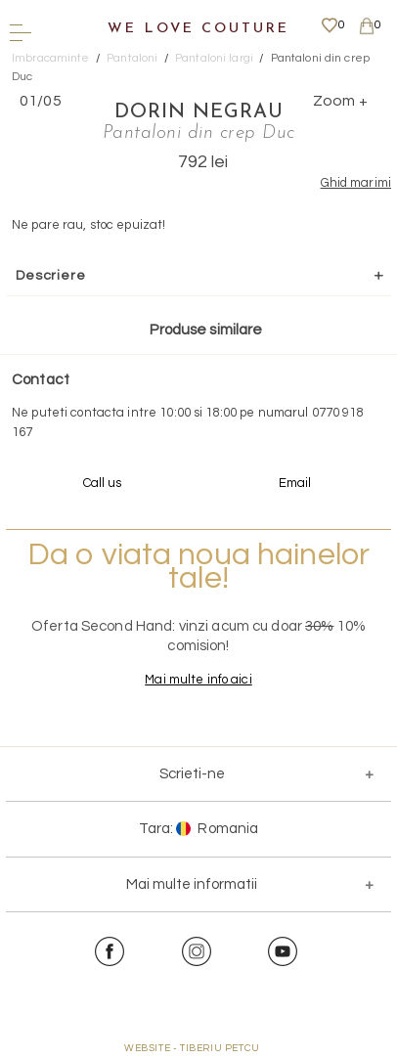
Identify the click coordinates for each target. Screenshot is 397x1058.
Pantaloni (132, 58)
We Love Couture (198, 29)
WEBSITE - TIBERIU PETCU (192, 1048)
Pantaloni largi (214, 58)
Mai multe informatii (191, 884)
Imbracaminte (51, 58)
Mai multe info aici (198, 679)
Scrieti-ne (192, 774)
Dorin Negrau (199, 112)
